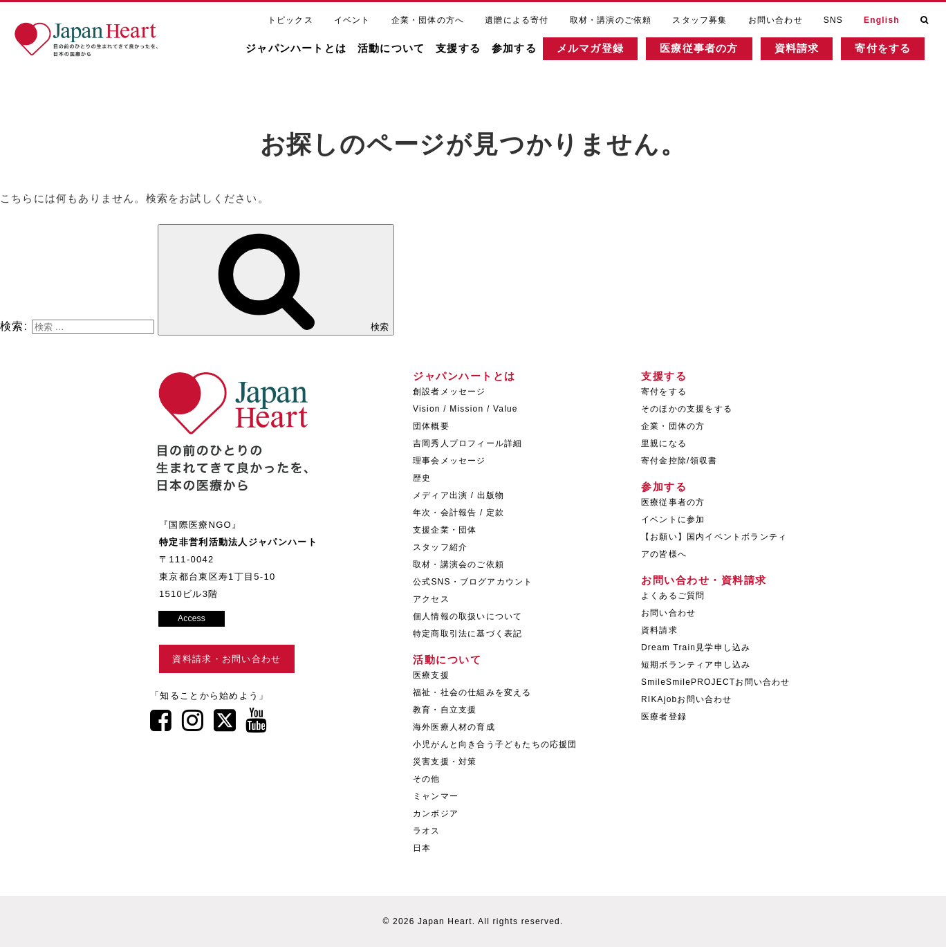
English (882, 19)
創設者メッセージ (449, 391)
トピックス (290, 19)
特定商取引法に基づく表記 (467, 633)
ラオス (426, 831)
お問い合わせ (775, 19)
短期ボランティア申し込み (695, 665)
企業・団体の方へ (428, 19)
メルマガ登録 (604, 51)
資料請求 (810, 51)
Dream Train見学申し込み (695, 647)
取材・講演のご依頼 (611, 19)
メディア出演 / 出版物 (458, 495)
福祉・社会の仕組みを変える (472, 692)
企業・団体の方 (673, 426)
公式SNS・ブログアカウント (472, 582)
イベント (352, 19)
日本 (422, 848)
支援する (471, 51)
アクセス (431, 599)
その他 (426, 779)
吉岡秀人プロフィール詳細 (467, 443)
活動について (404, 51)
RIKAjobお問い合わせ (686, 699)
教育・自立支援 (444, 710)
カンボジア (435, 813)
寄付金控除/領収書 (679, 461)
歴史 (422, 478)
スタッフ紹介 (440, 547)
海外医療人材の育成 (454, 727)
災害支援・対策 (444, 761)
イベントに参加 (673, 519)
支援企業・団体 (444, 530)
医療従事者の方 (713, 51)
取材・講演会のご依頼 (458, 564)
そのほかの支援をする (686, 409)
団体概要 (431, 426)
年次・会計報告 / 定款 (458, 512)
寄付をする (897, 51)
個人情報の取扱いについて (467, 616)
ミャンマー (435, 796)
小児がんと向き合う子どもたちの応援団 (495, 744)
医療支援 (431, 675)
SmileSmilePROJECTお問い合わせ (715, 682)
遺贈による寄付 (516, 19)
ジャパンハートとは (309, 51)
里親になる (664, 443)
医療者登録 (664, 716)
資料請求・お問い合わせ (226, 659)
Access (191, 618)
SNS (833, 19)
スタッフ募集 (699, 19)
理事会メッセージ (449, 461)
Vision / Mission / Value (465, 409)
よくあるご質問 (673, 595)
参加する (528, 51)
